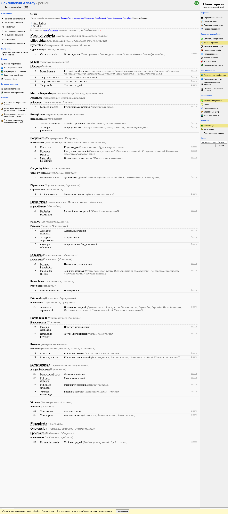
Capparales (37, 138)
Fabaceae (35, 226)
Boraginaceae (37, 119)
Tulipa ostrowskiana (50, 81)
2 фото (194, 54)
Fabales (35, 221)
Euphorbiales (38, 202)
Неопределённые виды (213, 46)
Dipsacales (37, 185)
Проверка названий (212, 29)
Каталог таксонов (211, 58)
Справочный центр (211, 112)
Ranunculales (38, 317)
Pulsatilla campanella (45, 328)
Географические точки (13, 68)
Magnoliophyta (39, 23)
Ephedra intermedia (49, 442)
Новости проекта (211, 108)
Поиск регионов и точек (213, 25)
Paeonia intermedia (49, 290)
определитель (51, 30)
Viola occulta (46, 411)
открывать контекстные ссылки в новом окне (15, 54)
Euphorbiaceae (38, 206)
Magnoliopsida (41, 93)
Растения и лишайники (13, 75)
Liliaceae (35, 66)
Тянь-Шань (127, 18)
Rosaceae (35, 348)
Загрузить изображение (213, 39)
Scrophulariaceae (39, 369)
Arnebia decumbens (50, 123)
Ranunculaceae (38, 322)
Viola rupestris (47, 415)
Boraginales (37, 114)
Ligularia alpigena (49, 107)
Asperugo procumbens (46, 129)
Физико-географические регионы (213, 90)
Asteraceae (36, 102)
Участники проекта (211, 116)
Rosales (35, 344)
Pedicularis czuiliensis (45, 386)
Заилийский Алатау (140, 18)
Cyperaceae (36, 49)
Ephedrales (37, 433)
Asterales (36, 97)
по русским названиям (14, 22)
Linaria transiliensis (49, 374)
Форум (206, 104)
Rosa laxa (45, 353)
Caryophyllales (39, 168)
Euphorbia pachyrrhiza (46, 212)
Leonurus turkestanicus (46, 265)
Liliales (34, 61)
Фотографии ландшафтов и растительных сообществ (15, 109)
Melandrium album (49, 177)
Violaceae (35, 406)
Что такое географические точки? (15, 104)
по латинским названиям (15, 18)
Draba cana (45, 147)
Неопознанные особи (212, 50)
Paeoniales (37, 281)
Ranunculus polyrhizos (46, 335)
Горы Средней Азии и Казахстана (108, 18)
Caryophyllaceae (39, 173)
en (196, 3)
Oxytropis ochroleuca (45, 246)
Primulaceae (36, 302)
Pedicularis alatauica (45, 379)
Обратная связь (22, 452)
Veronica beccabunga (46, 393)
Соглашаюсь (122, 458)
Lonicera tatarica (48, 194)
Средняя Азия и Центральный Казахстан (77, 18)
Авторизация (209, 126)
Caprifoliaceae (37, 189)
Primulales (37, 298)
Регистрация (209, 129)
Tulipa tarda (46, 85)
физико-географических (14, 93)
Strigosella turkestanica (46, 159)
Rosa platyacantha (49, 357)
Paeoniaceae (37, 286)
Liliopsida (37, 40)
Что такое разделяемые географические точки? (14, 121)
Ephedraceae (37, 437)
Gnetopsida (38, 428)
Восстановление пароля (214, 133)
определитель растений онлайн (214, 5)
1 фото (194, 71)
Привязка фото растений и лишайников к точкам (15, 115)
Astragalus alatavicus (45, 232)
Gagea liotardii (47, 71)
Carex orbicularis (48, 54)
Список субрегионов (12, 64)
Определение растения (213, 18)
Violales (35, 402)
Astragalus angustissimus (47, 239)
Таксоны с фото (10, 79)
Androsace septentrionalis (47, 309)
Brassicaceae (37, 142)
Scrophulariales (40, 365)
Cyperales (36, 45)
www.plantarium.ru (214, 452)
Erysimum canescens (45, 152)
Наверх (195, 452)
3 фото (194, 211)
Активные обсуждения (213, 101)
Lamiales (36, 255)
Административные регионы (212, 84)
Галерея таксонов (211, 54)
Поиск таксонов (210, 21)
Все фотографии (211, 43)
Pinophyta (37, 26)
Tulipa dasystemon (49, 77)
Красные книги (210, 62)
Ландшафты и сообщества (15, 71)
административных (12, 89)
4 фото (194, 81)
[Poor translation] (10, 473)
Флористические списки (213, 65)
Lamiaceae (36, 259)
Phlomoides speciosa (46, 272)
